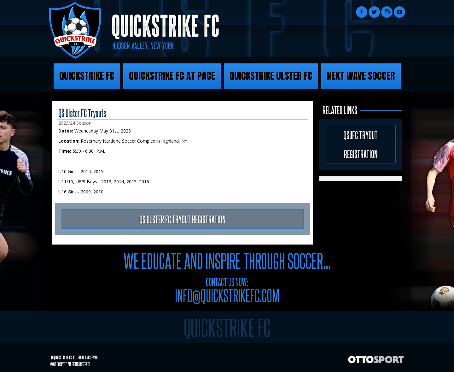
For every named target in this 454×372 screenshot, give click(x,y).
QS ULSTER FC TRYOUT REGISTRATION (182, 219)
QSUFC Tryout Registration (360, 144)
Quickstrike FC (86, 76)
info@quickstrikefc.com (227, 295)
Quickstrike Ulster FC (271, 76)
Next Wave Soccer (361, 76)
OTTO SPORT (60, 364)
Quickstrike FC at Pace (172, 76)
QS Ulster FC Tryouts (82, 112)
